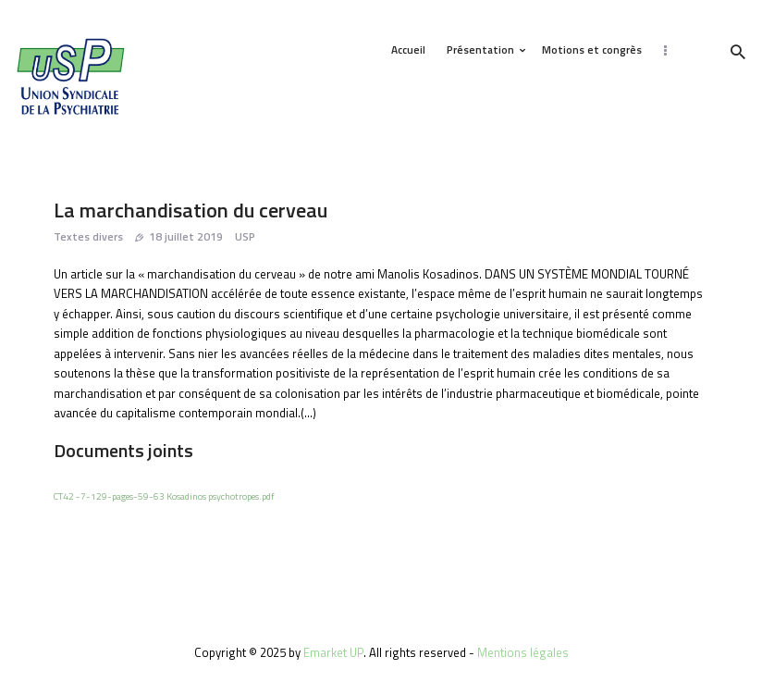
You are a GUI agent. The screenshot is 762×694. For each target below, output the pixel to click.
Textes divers (88, 236)
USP (245, 236)
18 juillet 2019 (186, 236)
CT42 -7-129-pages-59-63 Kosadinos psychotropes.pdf (164, 496)
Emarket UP (333, 652)
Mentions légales (523, 652)
